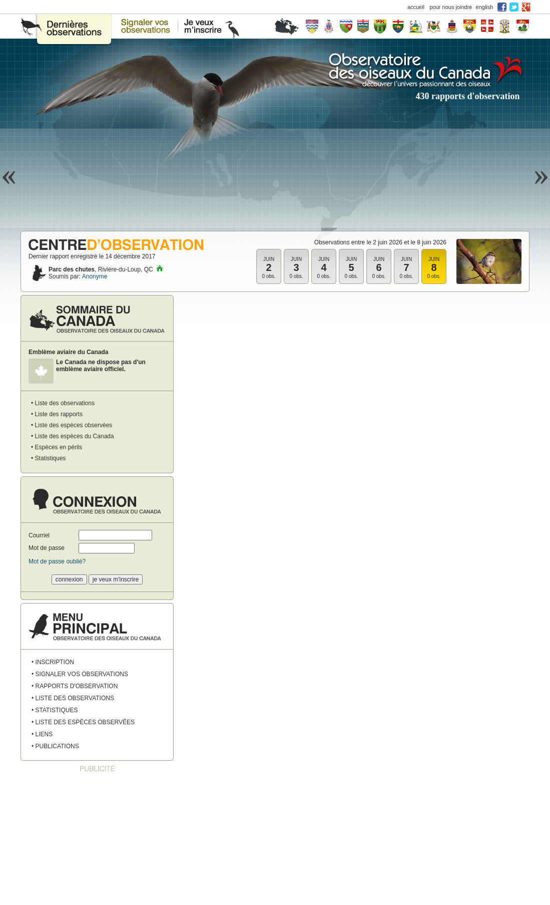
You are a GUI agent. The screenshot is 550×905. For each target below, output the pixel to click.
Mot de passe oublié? (57, 561)
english (484, 7)
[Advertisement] (97, 839)
